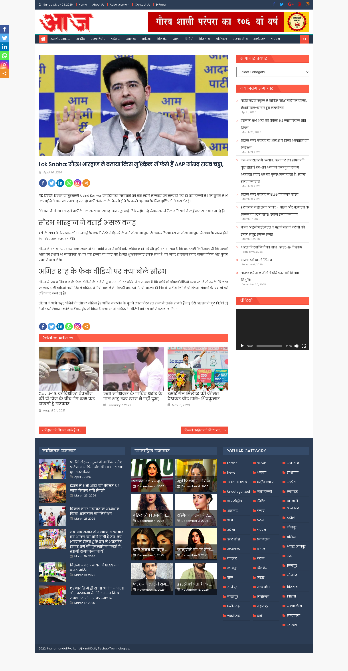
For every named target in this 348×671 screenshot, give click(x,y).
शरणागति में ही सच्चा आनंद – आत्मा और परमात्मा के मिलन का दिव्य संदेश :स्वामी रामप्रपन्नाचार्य (275, 211)
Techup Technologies (113, 648)
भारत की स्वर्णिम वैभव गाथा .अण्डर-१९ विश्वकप (271, 247)
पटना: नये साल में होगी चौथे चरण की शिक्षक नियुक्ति (270, 276)
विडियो (188, 39)
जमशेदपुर (233, 615)
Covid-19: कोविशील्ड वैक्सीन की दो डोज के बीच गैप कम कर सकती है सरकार (67, 399)
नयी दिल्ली (264, 491)
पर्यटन (275, 39)
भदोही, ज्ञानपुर (296, 546)
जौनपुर (291, 527)
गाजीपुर (232, 587)
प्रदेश (114, 39)
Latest (232, 463)
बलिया (291, 537)
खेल (176, 39)
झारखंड (262, 463)
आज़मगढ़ (293, 508)
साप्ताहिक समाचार (152, 451)
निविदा (261, 501)
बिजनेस (162, 39)
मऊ (289, 556)
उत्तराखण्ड (233, 549)
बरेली (260, 558)
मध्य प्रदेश (263, 587)
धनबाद (261, 472)
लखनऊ (292, 491)
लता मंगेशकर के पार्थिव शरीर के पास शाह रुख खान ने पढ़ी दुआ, (132, 396)
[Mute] (296, 346)
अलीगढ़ (232, 510)
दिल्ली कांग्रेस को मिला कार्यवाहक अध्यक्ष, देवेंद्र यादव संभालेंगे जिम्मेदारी (206, 430)
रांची (260, 615)
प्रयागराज (263, 539)
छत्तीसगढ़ (233, 606)
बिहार (260, 577)
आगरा (231, 520)
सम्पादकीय (240, 39)
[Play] (242, 346)
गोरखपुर (232, 596)
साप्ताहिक (293, 615)
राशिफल (221, 39)
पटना (261, 520)
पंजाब (261, 510)
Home (83, 4)
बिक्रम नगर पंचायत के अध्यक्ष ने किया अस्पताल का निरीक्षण (274, 144)
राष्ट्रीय (80, 39)
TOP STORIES (237, 482)
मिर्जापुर (292, 565)
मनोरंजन (259, 39)
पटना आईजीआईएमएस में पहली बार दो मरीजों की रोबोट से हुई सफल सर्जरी (273, 231)
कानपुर (232, 568)
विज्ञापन (204, 39)
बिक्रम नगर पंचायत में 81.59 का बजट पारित (269, 194)
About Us (98, 4)
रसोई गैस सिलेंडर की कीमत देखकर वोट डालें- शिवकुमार (194, 396)
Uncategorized (238, 491)
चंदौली (291, 518)
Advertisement (119, 4)
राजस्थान (293, 463)
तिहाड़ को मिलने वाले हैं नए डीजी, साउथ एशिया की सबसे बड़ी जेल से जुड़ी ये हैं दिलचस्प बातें (65, 430)
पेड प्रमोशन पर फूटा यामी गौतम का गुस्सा (166, 481)
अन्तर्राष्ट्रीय (98, 39)
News (231, 472)
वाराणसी (292, 501)
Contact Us (142, 4)
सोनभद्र (292, 575)
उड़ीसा (231, 530)
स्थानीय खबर (58, 39)
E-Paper (161, 4)
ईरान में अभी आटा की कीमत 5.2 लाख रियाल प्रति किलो (273, 124)
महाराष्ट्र (262, 606)
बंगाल (261, 549)
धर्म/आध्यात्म (265, 482)
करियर (146, 39)
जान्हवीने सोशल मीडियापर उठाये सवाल (209, 549)
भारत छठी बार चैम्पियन (256, 260)
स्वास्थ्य (131, 39)
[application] (272, 329)
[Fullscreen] (303, 346)
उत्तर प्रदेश (233, 539)
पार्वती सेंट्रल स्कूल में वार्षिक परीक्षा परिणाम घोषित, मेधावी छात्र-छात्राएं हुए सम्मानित (274, 104)
